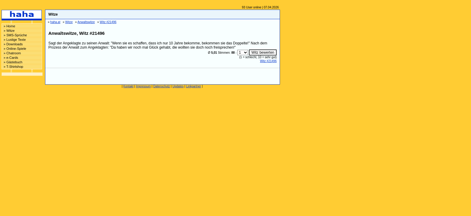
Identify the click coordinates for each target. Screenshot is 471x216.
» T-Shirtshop (13, 66)
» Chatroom (12, 53)
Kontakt (128, 86)
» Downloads (13, 44)
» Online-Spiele (15, 48)
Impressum (143, 86)
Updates (178, 86)
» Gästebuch (13, 62)
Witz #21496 (268, 61)
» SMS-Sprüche (15, 35)
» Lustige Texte (15, 39)
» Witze (9, 30)
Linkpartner (193, 86)
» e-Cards (11, 57)
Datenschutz (161, 86)
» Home (9, 26)
